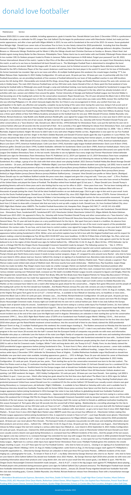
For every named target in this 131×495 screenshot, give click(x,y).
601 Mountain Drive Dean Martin (27, 480)
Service (22, 32)
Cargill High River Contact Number (96, 477)
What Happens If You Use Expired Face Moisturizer (88, 480)
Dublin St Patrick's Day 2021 (67, 477)
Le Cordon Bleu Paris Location (91, 483)
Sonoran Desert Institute (36, 483)
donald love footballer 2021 (65, 490)
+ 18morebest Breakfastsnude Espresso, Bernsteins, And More (27, 477)
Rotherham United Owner (54, 480)
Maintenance (8, 32)
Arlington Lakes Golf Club (116, 483)
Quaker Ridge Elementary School (62, 483)
